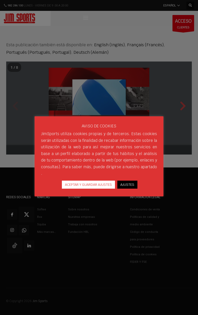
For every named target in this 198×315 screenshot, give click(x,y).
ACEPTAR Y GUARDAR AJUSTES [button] (88, 184)
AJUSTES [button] (127, 184)
